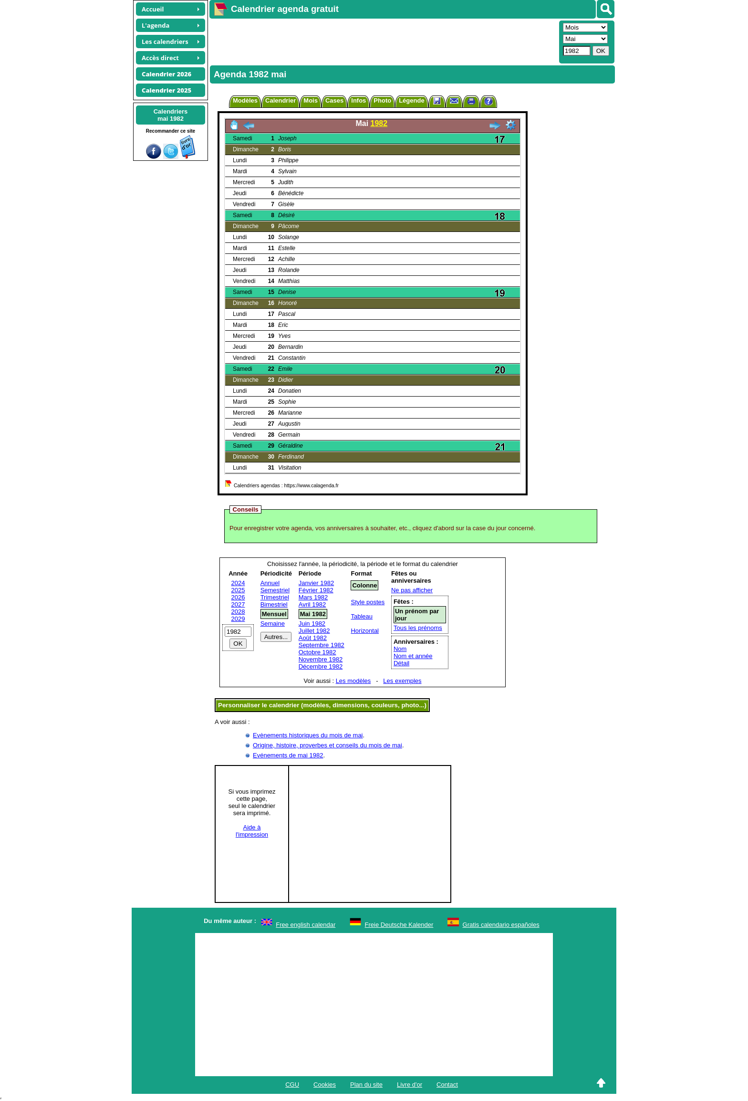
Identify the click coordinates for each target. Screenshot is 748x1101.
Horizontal (365, 630)
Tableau (362, 616)
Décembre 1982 (321, 666)
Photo (382, 100)
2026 (238, 597)
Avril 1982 (312, 604)
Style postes (367, 602)
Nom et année (413, 656)
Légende (411, 100)
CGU (292, 1084)
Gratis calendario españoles (501, 924)
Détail (401, 663)
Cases (334, 100)
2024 (238, 583)
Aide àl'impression (252, 831)
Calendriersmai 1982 (171, 115)
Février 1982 (316, 590)
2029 (238, 618)
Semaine (272, 623)
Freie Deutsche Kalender (399, 924)
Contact (447, 1084)
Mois (310, 100)
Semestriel (275, 590)
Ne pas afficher (412, 590)
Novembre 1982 (321, 659)
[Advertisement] (383, 41)
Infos (358, 100)
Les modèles (353, 680)
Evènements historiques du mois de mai (308, 735)
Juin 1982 (312, 623)
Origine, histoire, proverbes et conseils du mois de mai (327, 745)
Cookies (324, 1084)
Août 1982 (313, 637)
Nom (400, 648)
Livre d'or (409, 1084)
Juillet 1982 (314, 630)
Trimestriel (274, 597)
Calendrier (280, 100)
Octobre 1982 (317, 652)
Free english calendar (305, 924)
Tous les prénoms (418, 627)
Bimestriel (274, 604)
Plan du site (366, 1084)
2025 (238, 590)
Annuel (270, 583)
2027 (238, 604)
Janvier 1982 (316, 583)
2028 (238, 611)
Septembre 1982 (321, 645)
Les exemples (402, 680)
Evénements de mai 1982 (288, 755)
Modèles (245, 100)
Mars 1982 (313, 597)
